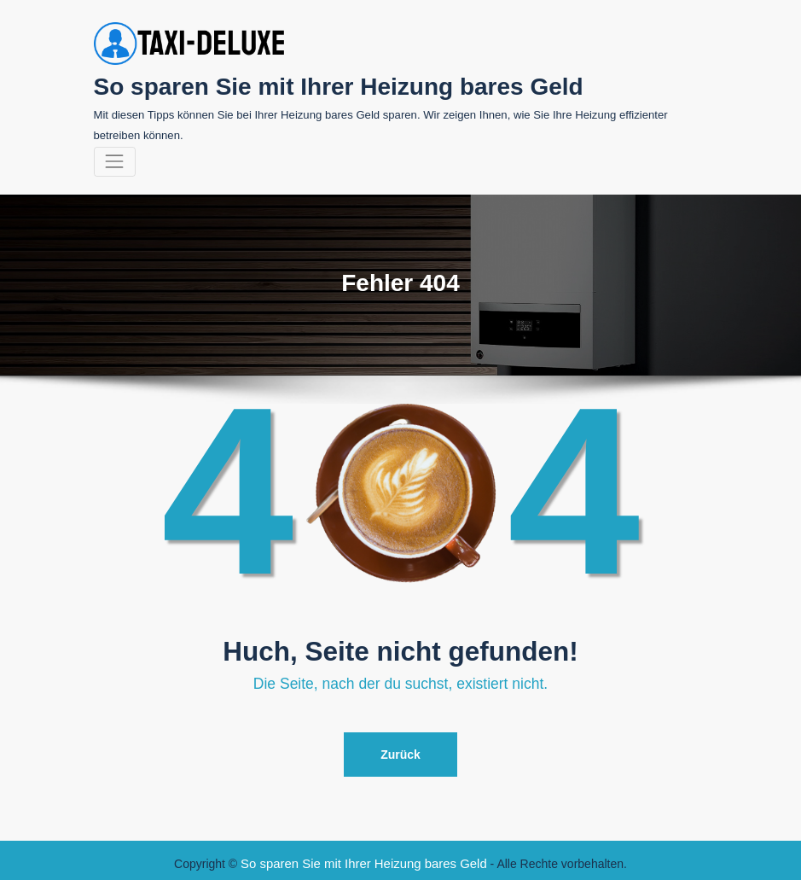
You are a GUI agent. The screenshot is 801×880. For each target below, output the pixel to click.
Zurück (401, 750)
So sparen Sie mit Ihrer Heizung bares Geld (323, 84)
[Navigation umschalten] (115, 159)
